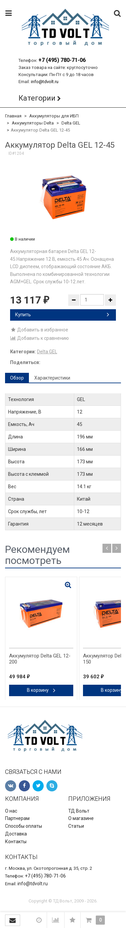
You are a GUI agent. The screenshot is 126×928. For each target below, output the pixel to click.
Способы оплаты (23, 826)
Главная (13, 115)
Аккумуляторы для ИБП (54, 115)
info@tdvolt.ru (44, 81)
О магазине (81, 818)
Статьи (76, 826)
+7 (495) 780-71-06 (62, 60)
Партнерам (17, 818)
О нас (11, 811)
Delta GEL (70, 123)
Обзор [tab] (17, 378)
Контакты (16, 841)
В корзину (41, 690)
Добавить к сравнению (39, 338)
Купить (62, 314)
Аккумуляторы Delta (33, 123)
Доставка (16, 833)
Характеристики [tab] (52, 378)
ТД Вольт (78, 811)
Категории (36, 98)
